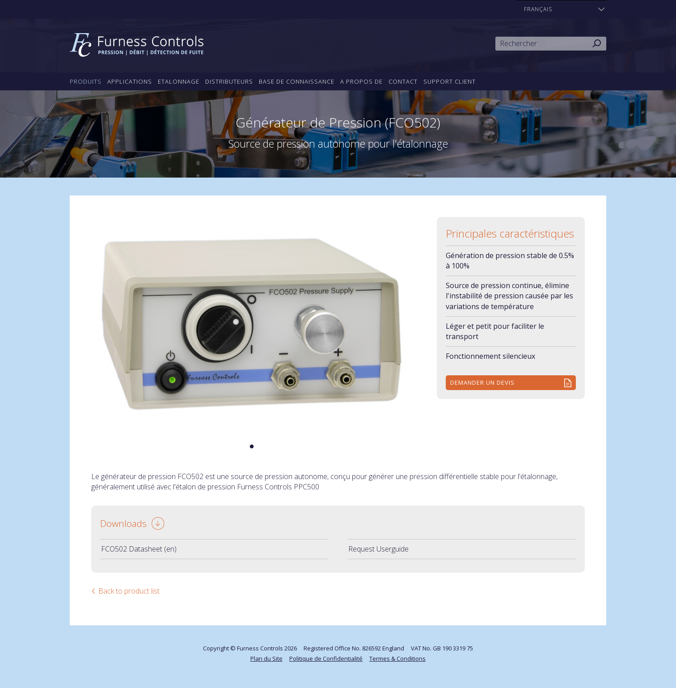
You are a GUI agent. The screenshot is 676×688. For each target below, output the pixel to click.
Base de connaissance (296, 81)
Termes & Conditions (397, 658)
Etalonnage (178, 81)
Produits (85, 81)
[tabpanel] (251, 324)
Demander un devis (482, 382)
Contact (403, 81)
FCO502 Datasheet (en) (139, 549)
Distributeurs (229, 81)
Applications (129, 81)
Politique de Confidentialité (326, 658)
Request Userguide (378, 549)
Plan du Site (266, 658)
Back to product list (129, 591)
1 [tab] (251, 446)
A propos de (361, 81)
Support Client (449, 81)
